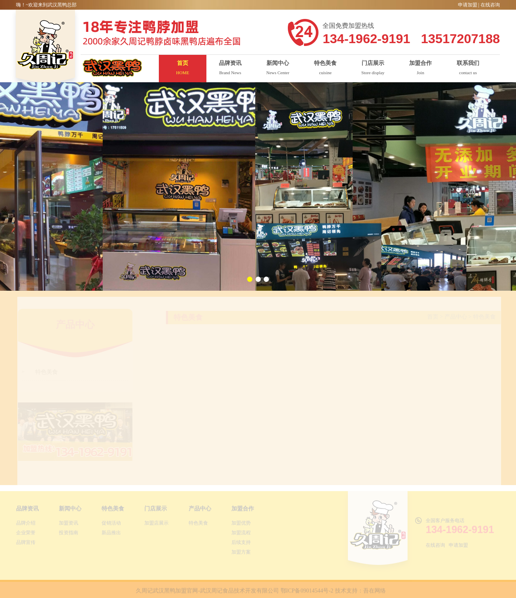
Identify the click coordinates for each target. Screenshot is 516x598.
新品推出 (111, 534)
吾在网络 (374, 592)
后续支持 (241, 543)
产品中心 (200, 510)
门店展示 (155, 510)
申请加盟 (467, 5)
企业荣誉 (25, 534)
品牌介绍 (25, 524)
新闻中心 (70, 510)
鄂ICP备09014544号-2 (307, 592)
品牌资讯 (27, 510)
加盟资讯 (68, 524)
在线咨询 (490, 5)
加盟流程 (241, 534)
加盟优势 (241, 524)
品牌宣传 (25, 543)
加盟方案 (241, 553)
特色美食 (113, 510)
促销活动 (111, 524)
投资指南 (68, 534)
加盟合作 (242, 510)
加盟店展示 (156, 524)
